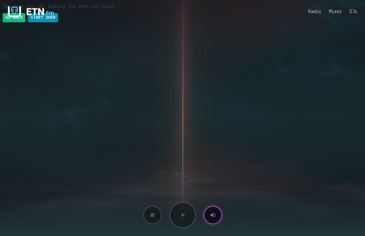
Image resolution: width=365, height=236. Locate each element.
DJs (353, 11)
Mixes (335, 11)
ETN (40, 11)
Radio (314, 11)
